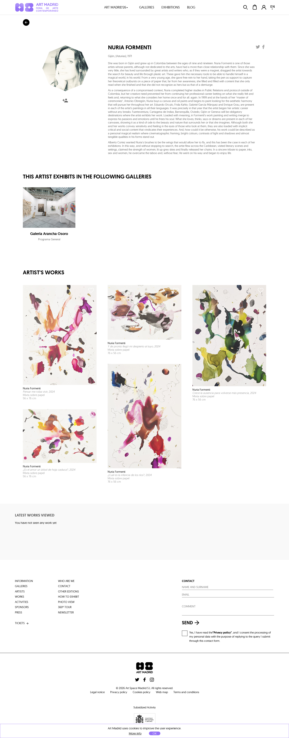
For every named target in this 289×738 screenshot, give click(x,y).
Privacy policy (118, 692)
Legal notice (97, 692)
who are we (66, 581)
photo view (66, 602)
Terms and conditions (186, 692)
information (24, 581)
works (19, 596)
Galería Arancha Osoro (49, 233)
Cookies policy (141, 692)
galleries (146, 7)
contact (64, 586)
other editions (68, 591)
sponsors (22, 607)
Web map (162, 692)
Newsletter (66, 612)
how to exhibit (68, 596)
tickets (22, 623)
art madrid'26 (116, 7)
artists (20, 591)
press (18, 612)
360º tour (65, 607)
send (191, 623)
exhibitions (170, 7)
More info (135, 733)
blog (191, 7)
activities (21, 602)
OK (155, 733)
